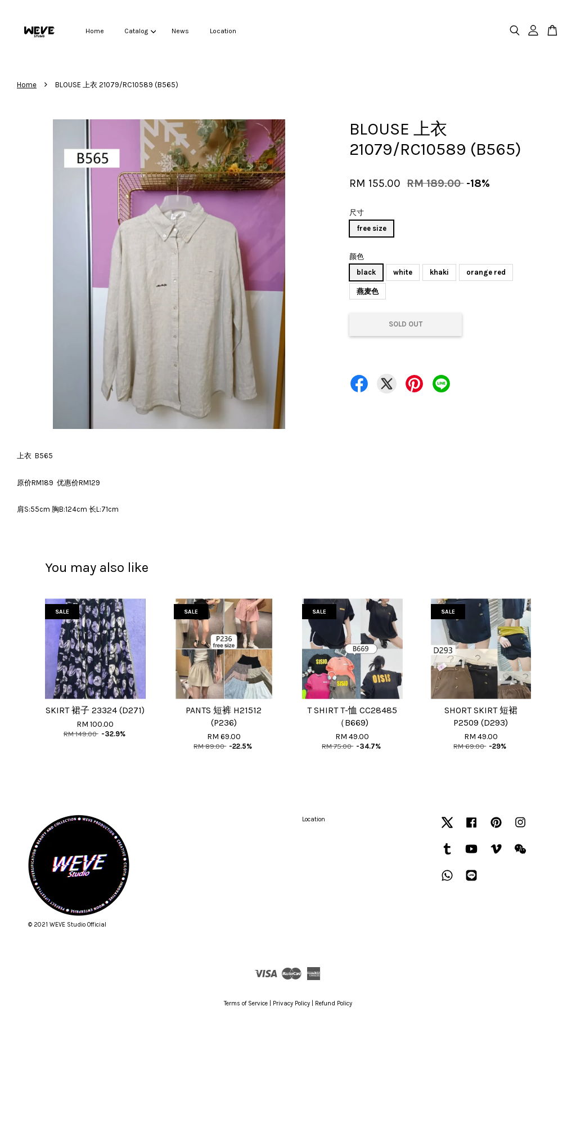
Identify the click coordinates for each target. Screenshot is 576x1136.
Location (223, 31)
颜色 (356, 256)
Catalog (140, 31)
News (180, 31)
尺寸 (356, 212)
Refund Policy (333, 1003)
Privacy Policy (291, 1003)
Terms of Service (246, 1003)
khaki (439, 272)
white (402, 272)
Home (95, 31)
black (366, 272)
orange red (486, 272)
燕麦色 (368, 291)
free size (371, 228)
